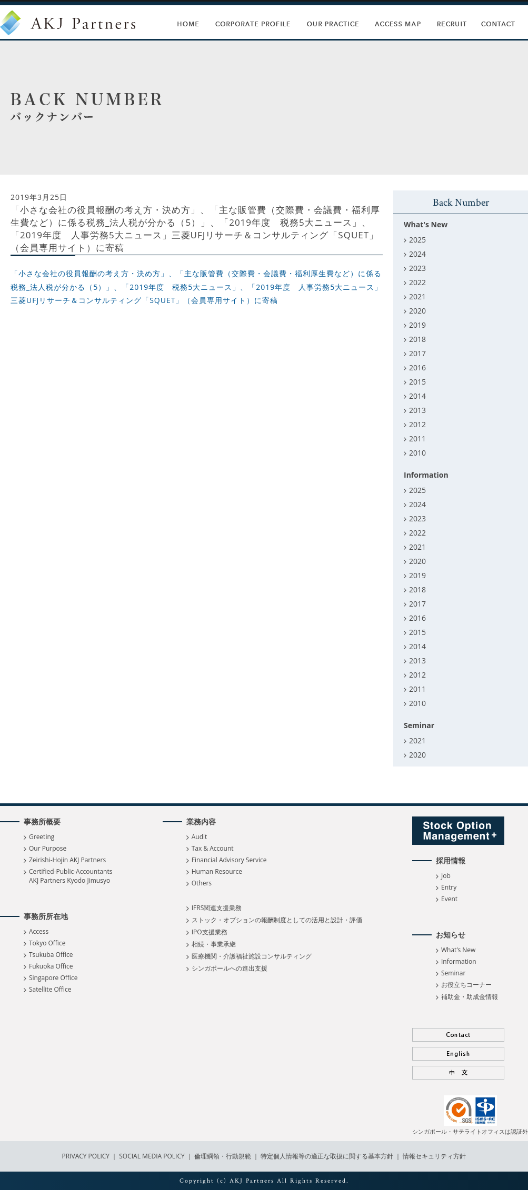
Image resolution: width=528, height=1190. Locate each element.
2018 (417, 339)
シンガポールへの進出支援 (229, 968)
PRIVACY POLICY (87, 1156)
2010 (417, 453)
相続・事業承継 (214, 944)
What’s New (458, 949)
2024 (417, 254)
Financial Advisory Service (229, 859)
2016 (417, 367)
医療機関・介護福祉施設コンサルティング (252, 956)
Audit (199, 836)
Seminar (453, 973)
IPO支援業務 (209, 931)
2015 (417, 382)
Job (446, 875)
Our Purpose (47, 848)
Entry (448, 887)
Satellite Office (50, 989)
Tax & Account (213, 848)
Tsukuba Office (51, 954)
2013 (417, 410)
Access (38, 931)
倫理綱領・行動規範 (222, 1156)
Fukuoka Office (51, 966)
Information (458, 961)
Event (449, 898)
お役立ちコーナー (466, 984)
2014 (417, 396)
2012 (417, 424)
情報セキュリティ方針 (434, 1156)
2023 (417, 268)
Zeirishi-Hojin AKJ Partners (67, 859)
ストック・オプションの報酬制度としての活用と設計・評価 (277, 919)
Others (202, 883)
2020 (417, 311)
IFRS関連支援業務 (217, 907)
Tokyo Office (47, 943)
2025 (417, 240)
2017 (417, 353)
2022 (417, 282)
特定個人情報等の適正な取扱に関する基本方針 (327, 1156)
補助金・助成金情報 (469, 996)
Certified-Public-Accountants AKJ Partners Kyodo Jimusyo (70, 876)
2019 (417, 325)
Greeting (41, 836)
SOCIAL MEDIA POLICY (151, 1156)
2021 (417, 296)
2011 (417, 438)
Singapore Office (53, 977)
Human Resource (217, 871)
